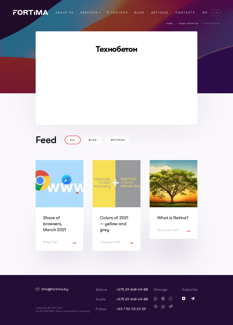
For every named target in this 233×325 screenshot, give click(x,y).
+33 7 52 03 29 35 (131, 309)
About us (65, 12)
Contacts (185, 12)
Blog (140, 12)
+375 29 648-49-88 (132, 290)
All (72, 140)
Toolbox (117, 12)
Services (90, 12)
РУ (205, 13)
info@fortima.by (54, 289)
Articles (160, 12)
